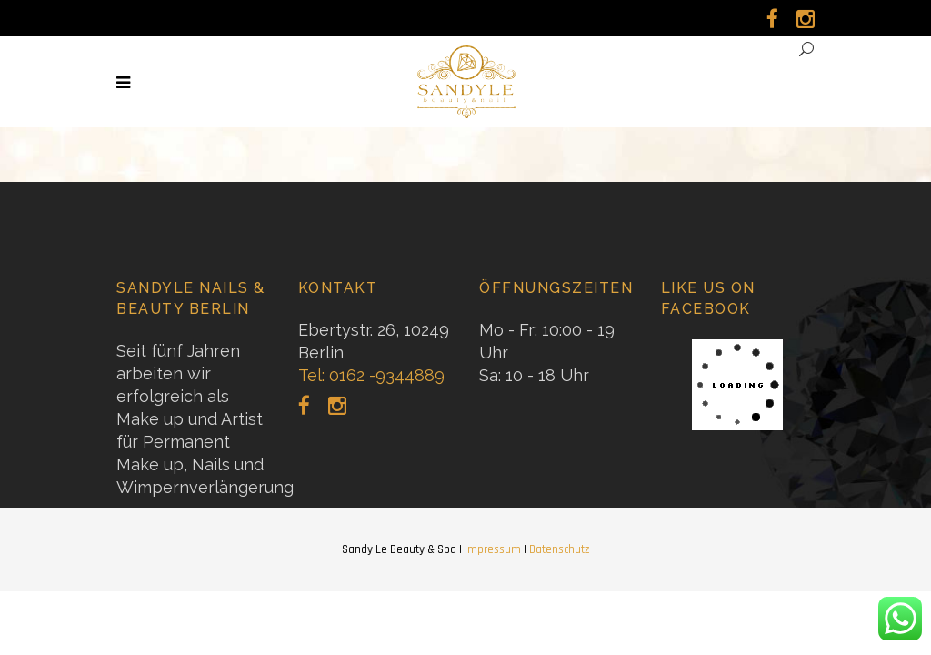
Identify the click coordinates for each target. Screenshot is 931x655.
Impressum (493, 549)
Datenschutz (559, 549)
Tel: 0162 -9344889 (371, 375)
